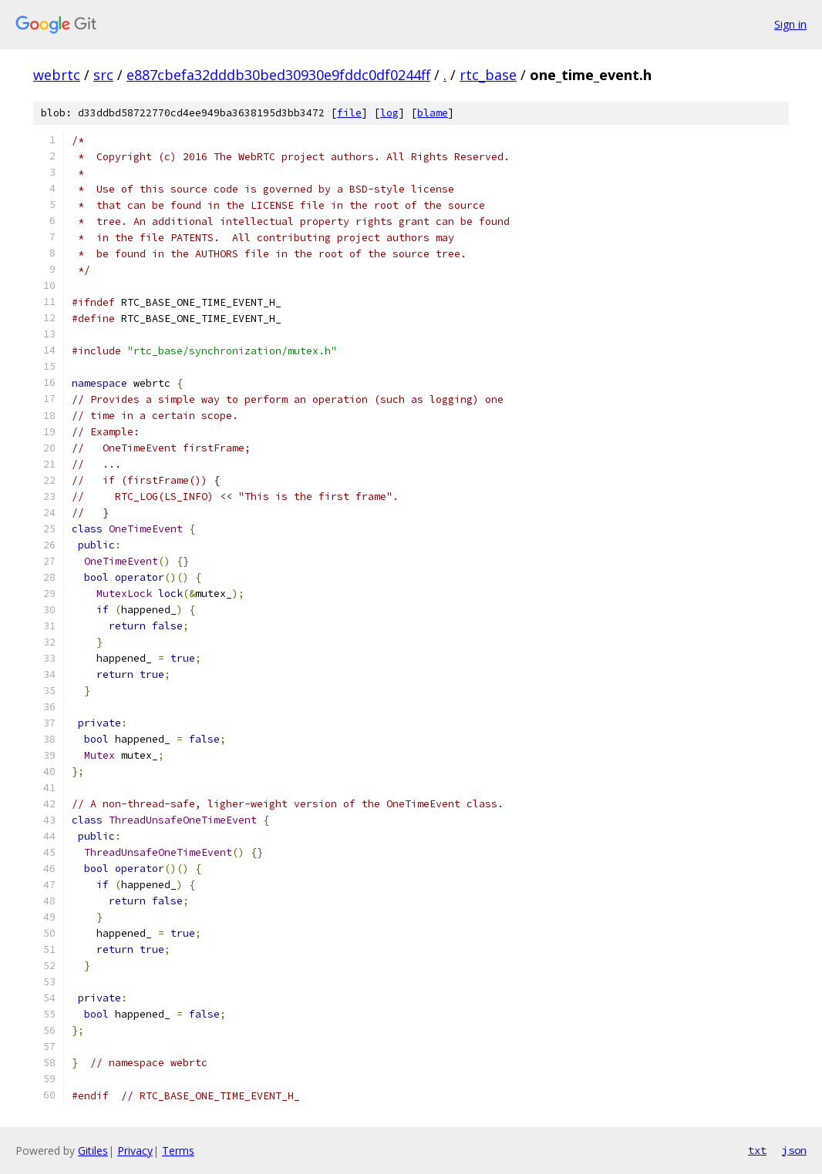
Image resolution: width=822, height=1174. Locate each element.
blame (432, 112)
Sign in (790, 24)
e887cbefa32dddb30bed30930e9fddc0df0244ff (278, 74)
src (103, 74)
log (389, 112)
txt (757, 1150)
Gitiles (93, 1150)
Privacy (135, 1150)
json (794, 1150)
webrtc (56, 74)
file (349, 112)
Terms (178, 1150)
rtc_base (488, 74)
